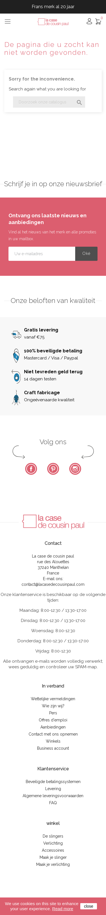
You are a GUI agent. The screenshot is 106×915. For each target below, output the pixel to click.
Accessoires (53, 850)
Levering (53, 788)
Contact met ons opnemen (53, 734)
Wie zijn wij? (53, 706)
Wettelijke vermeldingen (53, 699)
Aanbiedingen (53, 727)
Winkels (53, 741)
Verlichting (53, 843)
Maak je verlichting (53, 864)
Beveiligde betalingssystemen (53, 781)
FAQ (53, 803)
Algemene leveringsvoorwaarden (53, 795)
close (88, 906)
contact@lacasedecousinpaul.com (53, 584)
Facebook (31, 469)
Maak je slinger (53, 857)
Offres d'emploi (53, 720)
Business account (53, 748)
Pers (53, 713)
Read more (62, 908)
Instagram (75, 469)
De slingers (53, 836)
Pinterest (53, 469)
